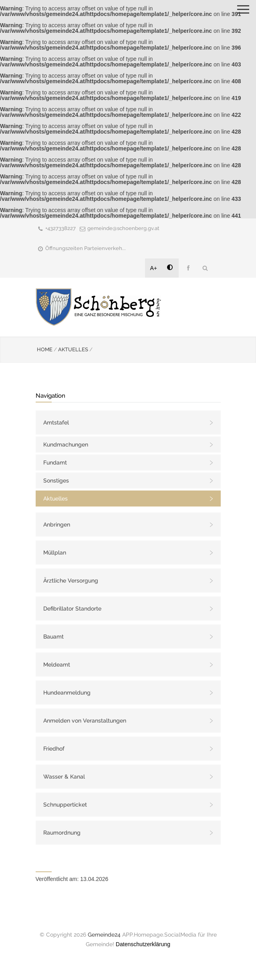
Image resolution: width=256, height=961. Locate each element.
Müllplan (54, 552)
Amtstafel (56, 422)
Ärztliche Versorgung (70, 580)
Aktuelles (55, 498)
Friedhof (54, 748)
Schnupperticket (65, 804)
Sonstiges (56, 480)
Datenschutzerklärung (143, 944)
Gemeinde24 (104, 934)
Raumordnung (62, 832)
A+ (153, 268)
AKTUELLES (73, 349)
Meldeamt (56, 664)
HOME (44, 349)
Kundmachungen (65, 444)
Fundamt (55, 462)
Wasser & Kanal (64, 776)
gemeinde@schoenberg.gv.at (123, 228)
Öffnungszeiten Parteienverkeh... (85, 248)
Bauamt (53, 636)
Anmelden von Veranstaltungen (84, 720)
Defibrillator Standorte (72, 608)
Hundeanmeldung (67, 692)
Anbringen (56, 524)
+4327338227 (60, 228)
